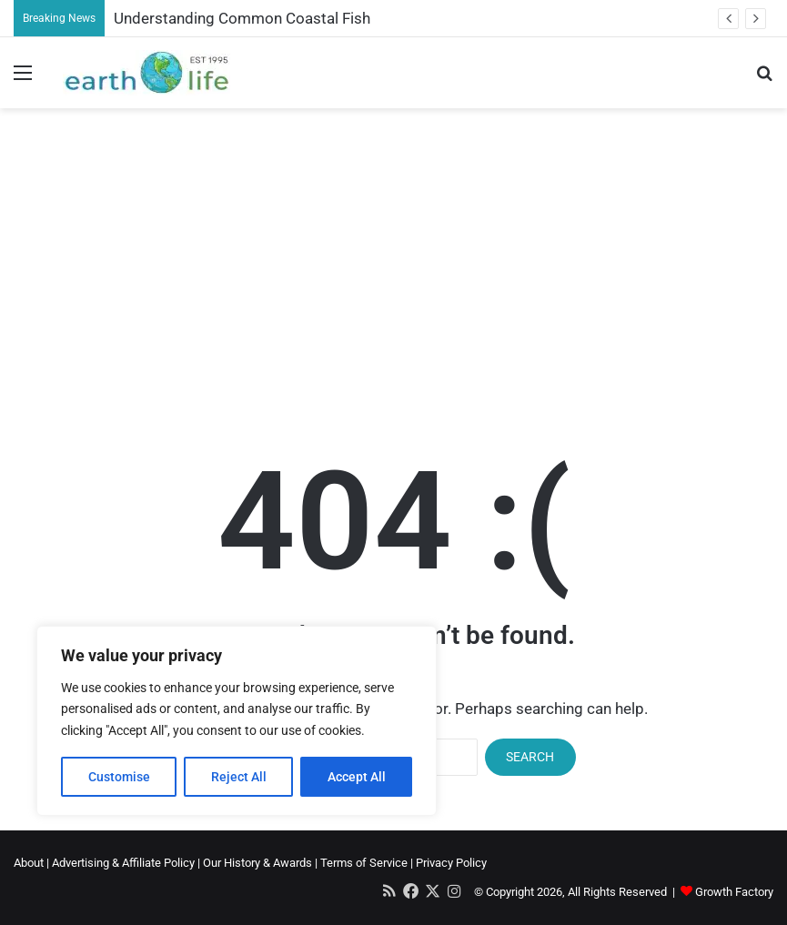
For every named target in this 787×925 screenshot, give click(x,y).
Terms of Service (364, 863)
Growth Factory (734, 892)
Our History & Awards (257, 863)
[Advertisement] (393, 253)
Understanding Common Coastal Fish (242, 18)
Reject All (239, 776)
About (29, 863)
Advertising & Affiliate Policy (123, 863)
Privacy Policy (451, 863)
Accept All (357, 776)
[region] (236, 721)
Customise (119, 776)
